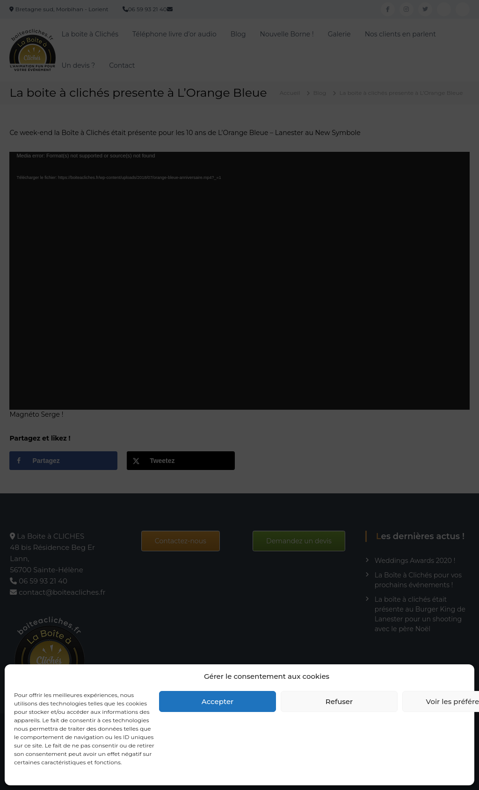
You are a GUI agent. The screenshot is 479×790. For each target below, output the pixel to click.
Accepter (217, 701)
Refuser (339, 701)
